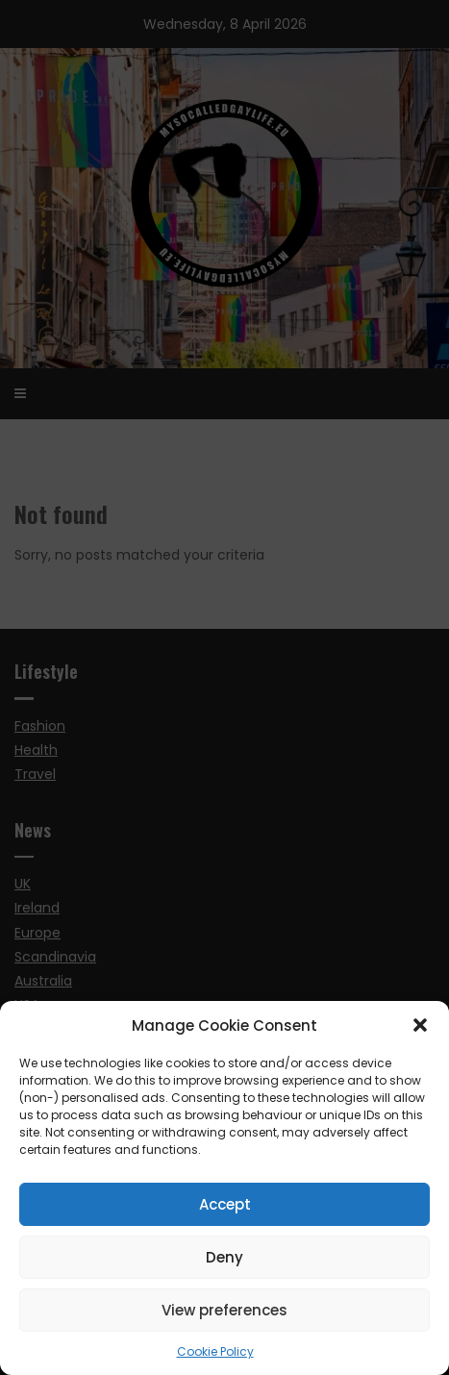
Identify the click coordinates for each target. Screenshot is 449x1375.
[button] (420, 1025)
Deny (224, 1257)
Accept (225, 1204)
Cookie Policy (215, 1351)
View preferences (224, 1310)
